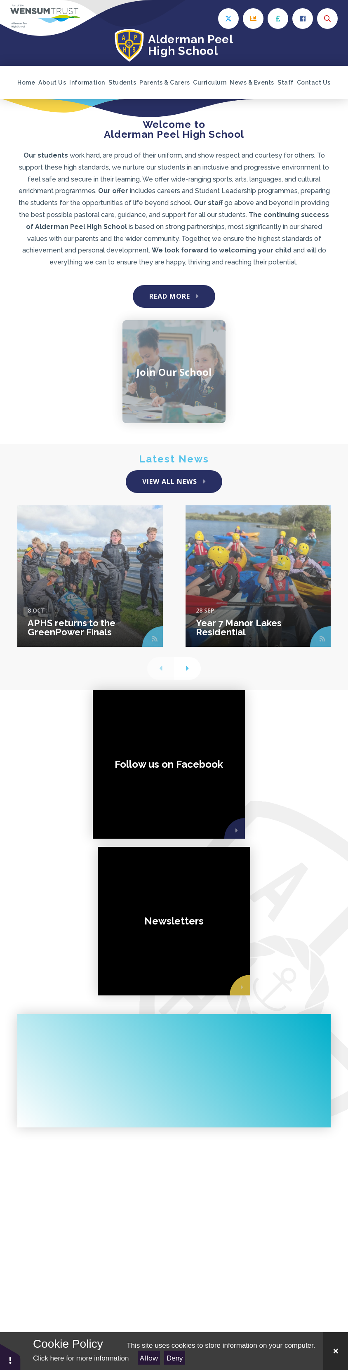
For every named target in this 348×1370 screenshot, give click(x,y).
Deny (175, 1358)
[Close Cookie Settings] (335, 1351)
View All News (169, 481)
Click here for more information (81, 1358)
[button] (10, 1356)
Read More (169, 296)
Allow (149, 1358)
